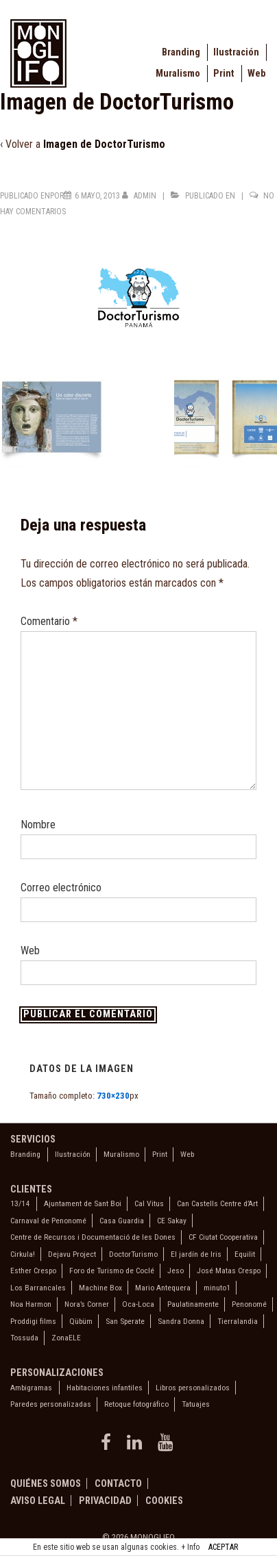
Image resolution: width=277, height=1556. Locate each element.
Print (223, 73)
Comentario (49, 621)
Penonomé (249, 1304)
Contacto (118, 1483)
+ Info (190, 1547)
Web (256, 73)
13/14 (19, 1203)
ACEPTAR (223, 1547)
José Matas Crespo (229, 1270)
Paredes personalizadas (50, 1404)
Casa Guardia (121, 1220)
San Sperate (125, 1321)
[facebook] (109, 1447)
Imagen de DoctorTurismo (104, 144)
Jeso (175, 1270)
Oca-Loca (138, 1304)
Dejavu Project (72, 1254)
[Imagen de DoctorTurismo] (97, 196)
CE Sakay (171, 1220)
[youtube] (167, 1447)
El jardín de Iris (196, 1254)
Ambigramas (31, 1387)
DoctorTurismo (133, 1254)
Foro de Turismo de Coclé (111, 1270)
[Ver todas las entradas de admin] (140, 196)
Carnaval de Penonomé (48, 1220)
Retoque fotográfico (136, 1404)
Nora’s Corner (86, 1304)
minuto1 (217, 1287)
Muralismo (178, 73)
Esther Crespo (33, 1270)
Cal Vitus (149, 1203)
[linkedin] (137, 1447)
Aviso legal (37, 1500)
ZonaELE (66, 1337)
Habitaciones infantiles (105, 1387)
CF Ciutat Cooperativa (223, 1237)
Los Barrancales (38, 1287)
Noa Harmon (30, 1304)
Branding (181, 52)
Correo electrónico (61, 887)
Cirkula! (22, 1254)
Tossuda (24, 1337)
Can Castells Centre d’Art (217, 1203)
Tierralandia (237, 1321)
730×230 (113, 1096)
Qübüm (81, 1321)
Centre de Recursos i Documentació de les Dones (93, 1237)
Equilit (244, 1254)
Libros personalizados (193, 1387)
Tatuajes (196, 1404)
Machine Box (100, 1287)
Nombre (38, 824)
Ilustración (236, 52)
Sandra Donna (181, 1321)
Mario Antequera (163, 1287)
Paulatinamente (193, 1304)
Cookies (164, 1500)
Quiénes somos (45, 1483)
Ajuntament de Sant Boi (82, 1203)
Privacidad (105, 1500)
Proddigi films (33, 1321)
